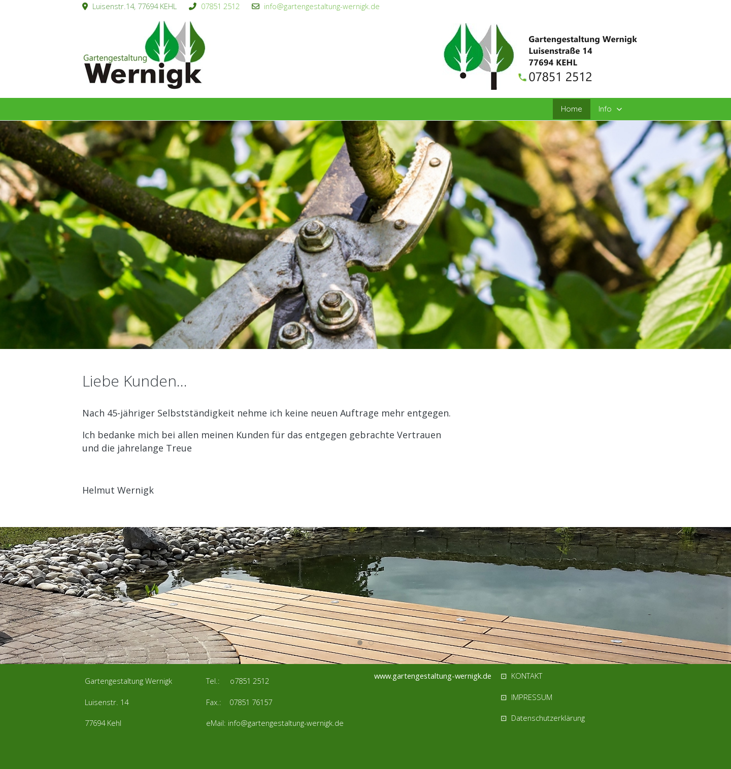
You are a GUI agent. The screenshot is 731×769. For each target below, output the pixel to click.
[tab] (359, 327)
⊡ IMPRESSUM (526, 697)
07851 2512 (220, 6)
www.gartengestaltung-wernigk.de (432, 676)
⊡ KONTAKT (521, 676)
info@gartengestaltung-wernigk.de (322, 6)
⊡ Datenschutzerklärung (543, 718)
